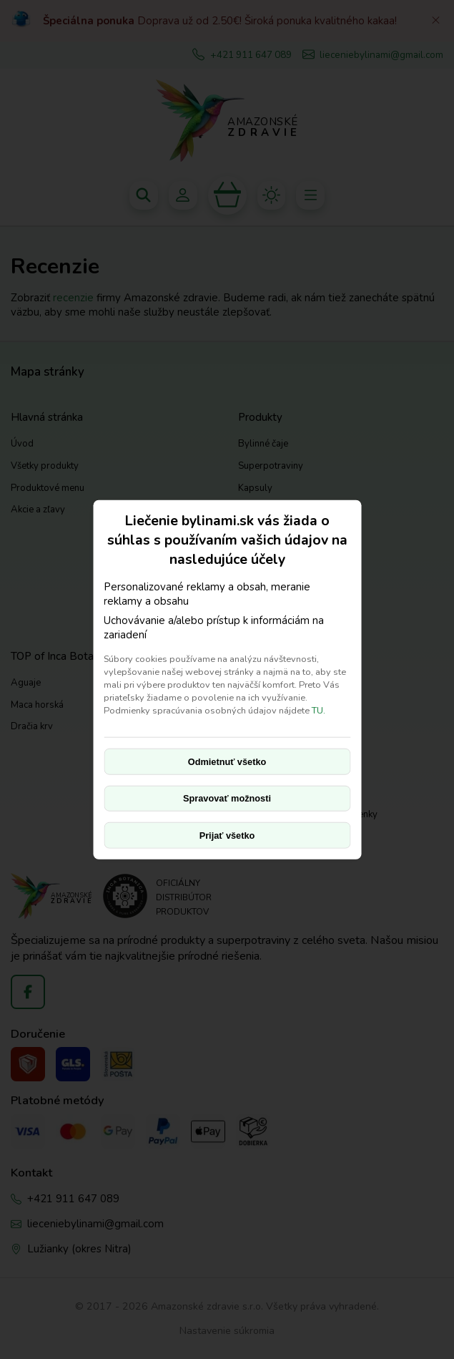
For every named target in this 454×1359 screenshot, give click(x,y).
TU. (318, 710)
